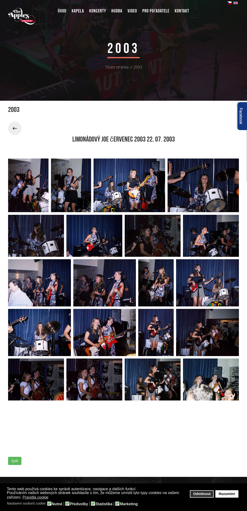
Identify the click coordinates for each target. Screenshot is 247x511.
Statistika (103, 504)
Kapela (78, 10)
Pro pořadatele (156, 10)
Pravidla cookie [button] (36, 497)
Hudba (116, 10)
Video (132, 10)
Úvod (62, 10)
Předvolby (79, 504)
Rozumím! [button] (227, 494)
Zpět (14, 460)
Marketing (129, 504)
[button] (51, 497)
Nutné (57, 504)
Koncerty (97, 10)
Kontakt (182, 10)
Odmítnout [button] (202, 494)
